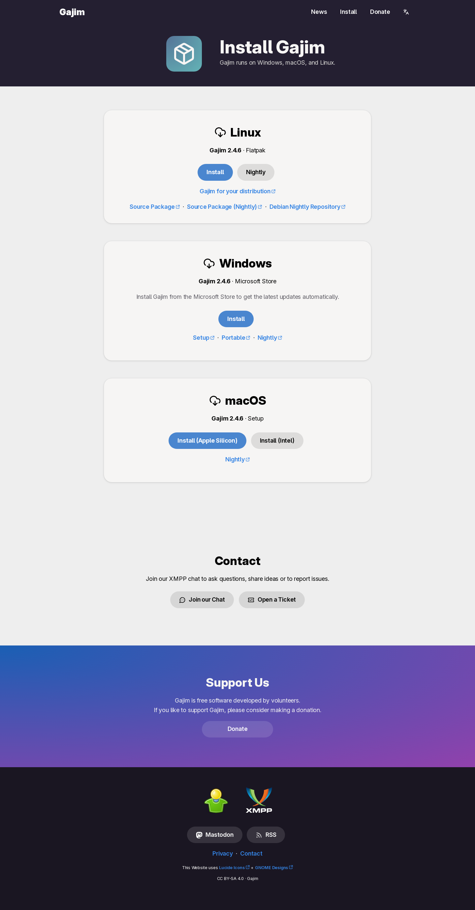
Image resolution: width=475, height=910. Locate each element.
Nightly (267, 337)
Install (348, 11)
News (319, 11)
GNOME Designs (271, 867)
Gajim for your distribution (235, 191)
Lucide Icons (232, 867)
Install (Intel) (277, 440)
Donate (380, 11)
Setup (201, 337)
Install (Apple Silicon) (207, 440)
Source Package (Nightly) (222, 206)
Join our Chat (202, 599)
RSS (266, 834)
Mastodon (215, 834)
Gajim (72, 12)
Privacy (222, 853)
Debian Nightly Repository (304, 206)
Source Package (152, 206)
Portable (233, 337)
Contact (251, 853)
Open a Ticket (272, 599)
